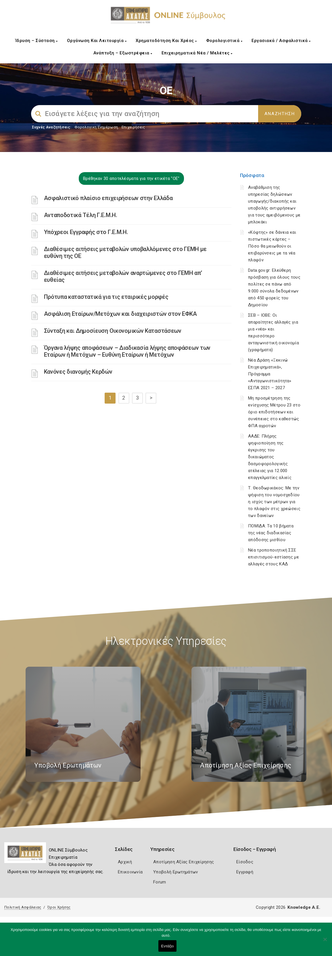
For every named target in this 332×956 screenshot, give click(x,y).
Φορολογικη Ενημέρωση (96, 127)
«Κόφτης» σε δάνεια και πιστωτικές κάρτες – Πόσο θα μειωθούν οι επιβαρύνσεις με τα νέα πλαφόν (272, 246)
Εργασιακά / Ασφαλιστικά (281, 40)
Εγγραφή (244, 872)
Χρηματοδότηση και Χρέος (166, 40)
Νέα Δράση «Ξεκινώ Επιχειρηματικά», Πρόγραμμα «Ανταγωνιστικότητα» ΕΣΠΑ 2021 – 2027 (269, 374)
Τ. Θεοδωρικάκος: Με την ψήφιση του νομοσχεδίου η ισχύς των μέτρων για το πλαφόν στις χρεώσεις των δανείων (274, 501)
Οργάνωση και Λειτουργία (97, 40)
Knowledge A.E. (303, 907)
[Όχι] (325, 942)
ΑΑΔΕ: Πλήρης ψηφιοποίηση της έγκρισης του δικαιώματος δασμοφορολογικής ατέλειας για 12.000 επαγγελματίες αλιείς (269, 457)
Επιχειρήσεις (133, 127)
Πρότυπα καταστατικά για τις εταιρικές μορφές (106, 296)
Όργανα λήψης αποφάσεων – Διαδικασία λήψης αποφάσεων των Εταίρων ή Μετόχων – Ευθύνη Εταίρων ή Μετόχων (127, 351)
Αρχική (125, 861)
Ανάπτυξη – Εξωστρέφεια (122, 53)
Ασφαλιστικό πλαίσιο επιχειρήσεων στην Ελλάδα (108, 198)
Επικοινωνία (130, 872)
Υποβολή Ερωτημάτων (175, 872)
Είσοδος (244, 861)
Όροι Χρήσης (58, 907)
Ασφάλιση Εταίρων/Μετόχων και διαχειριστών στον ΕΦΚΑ (120, 313)
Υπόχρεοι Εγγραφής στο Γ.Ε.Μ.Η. (86, 232)
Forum (159, 882)
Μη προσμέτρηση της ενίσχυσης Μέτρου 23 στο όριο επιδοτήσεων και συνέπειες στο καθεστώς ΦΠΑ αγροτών (274, 412)
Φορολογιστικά (224, 40)
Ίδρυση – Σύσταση (36, 40)
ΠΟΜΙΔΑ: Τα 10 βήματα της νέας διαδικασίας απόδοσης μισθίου (270, 532)
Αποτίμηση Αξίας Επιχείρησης (183, 861)
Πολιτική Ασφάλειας (22, 907)
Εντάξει (167, 946)
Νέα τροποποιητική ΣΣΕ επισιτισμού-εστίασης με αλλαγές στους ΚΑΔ (273, 557)
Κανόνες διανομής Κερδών (78, 371)
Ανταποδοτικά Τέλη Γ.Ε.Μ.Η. (80, 215)
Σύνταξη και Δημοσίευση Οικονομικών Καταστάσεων (112, 330)
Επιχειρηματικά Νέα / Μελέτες (197, 53)
